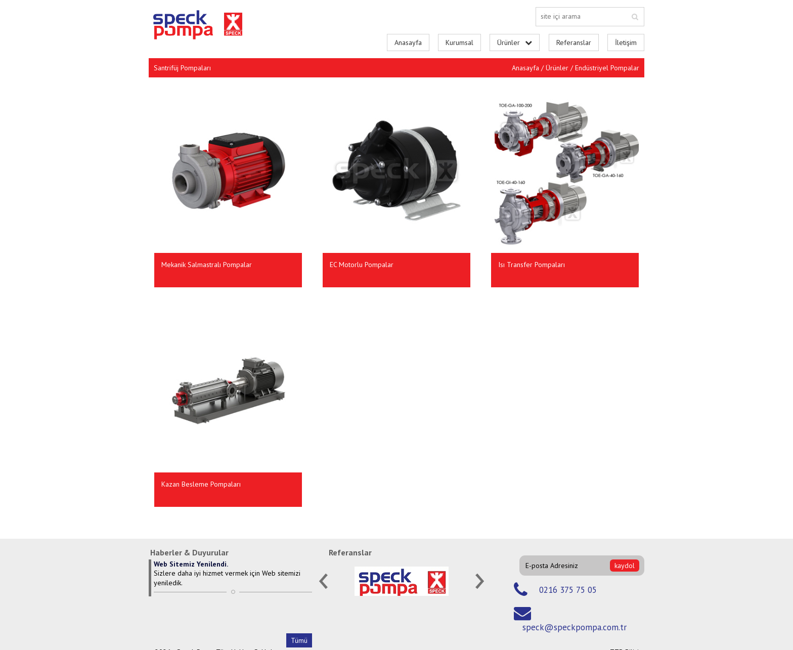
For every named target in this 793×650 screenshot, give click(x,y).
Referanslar (573, 42)
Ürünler (557, 67)
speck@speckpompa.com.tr (574, 627)
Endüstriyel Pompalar (607, 67)
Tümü (299, 640)
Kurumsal (459, 42)
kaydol (624, 565)
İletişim (626, 42)
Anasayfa (408, 42)
